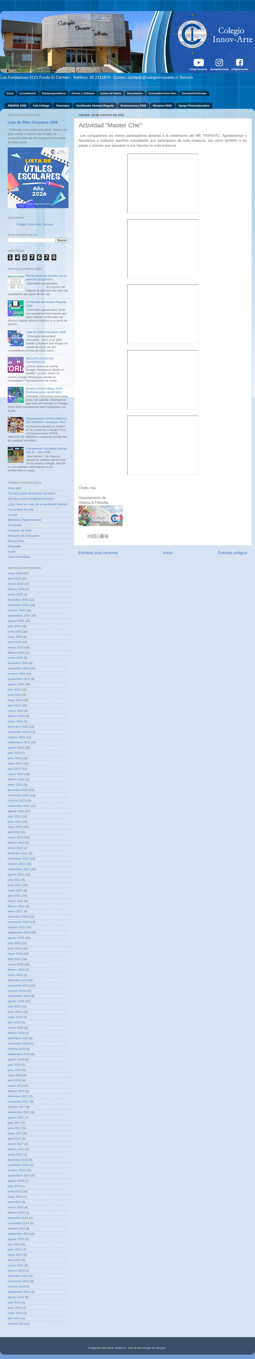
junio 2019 (14, 1011)
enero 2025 (15, 657)
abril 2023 (14, 768)
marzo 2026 (15, 583)
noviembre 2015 (18, 1223)
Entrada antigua (232, 552)
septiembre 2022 (19, 805)
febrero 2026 (16, 589)
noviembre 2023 (18, 732)
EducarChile (16, 541)
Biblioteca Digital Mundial (24, 519)
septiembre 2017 (19, 1112)
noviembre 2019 (18, 985)
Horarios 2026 (162, 105)
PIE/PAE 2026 (17, 105)
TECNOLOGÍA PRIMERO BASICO (31, 499)
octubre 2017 (16, 1107)
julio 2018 (14, 1064)
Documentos (135, 93)
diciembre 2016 (18, 1159)
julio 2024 (14, 689)
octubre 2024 (16, 673)
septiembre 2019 (19, 996)
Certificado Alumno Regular (95, 105)
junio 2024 (14, 694)
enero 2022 (15, 848)
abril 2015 (14, 1260)
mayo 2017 (15, 1133)
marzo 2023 (15, 774)
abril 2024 (14, 705)
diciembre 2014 (18, 1276)
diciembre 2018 (18, 1038)
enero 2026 (15, 594)
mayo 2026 (15, 573)
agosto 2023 (16, 747)
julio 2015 (14, 1244)
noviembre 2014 (18, 1281)
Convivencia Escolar (194, 93)
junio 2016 (14, 1191)
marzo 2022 (15, 837)
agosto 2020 (16, 937)
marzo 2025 (15, 647)
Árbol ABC (14, 488)
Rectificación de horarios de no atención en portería (46, 277)
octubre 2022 (16, 800)
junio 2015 (14, 1249)
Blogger (161, 1348)
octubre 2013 (16, 1323)
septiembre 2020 (19, 932)
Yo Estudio (15, 525)
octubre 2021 (16, 864)
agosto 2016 (16, 1180)
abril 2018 (14, 1080)
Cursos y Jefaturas (83, 93)
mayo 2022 (15, 826)
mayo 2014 (15, 1313)
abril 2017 (14, 1138)
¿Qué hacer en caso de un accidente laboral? (38, 504)
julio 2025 (14, 626)
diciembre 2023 (18, 726)
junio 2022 (14, 821)
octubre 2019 (16, 990)
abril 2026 (14, 578)
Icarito (12, 551)
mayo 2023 (15, 763)
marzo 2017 (15, 1144)
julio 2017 (14, 1122)
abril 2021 (14, 895)
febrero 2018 (16, 1091)
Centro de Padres (110, 93)
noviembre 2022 (18, 795)
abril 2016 (14, 1202)
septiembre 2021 (19, 869)
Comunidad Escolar (21, 509)
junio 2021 (14, 885)
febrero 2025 (16, 652)
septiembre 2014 (19, 1291)
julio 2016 (14, 1186)
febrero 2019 (16, 1033)
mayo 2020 (15, 953)
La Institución (27, 93)
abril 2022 (14, 832)
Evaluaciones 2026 (133, 105)
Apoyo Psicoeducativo (194, 105)
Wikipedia (14, 546)
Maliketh (120, 1348)
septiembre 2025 (19, 615)
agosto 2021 (16, 874)
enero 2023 (15, 784)
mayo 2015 (15, 1254)
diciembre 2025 (18, 599)
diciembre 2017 (18, 1096)
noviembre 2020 (18, 922)
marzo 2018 (15, 1085)
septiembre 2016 (19, 1175)
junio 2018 (14, 1070)
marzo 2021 (15, 901)
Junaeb (12, 514)
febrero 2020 (16, 969)
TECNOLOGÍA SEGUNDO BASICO (31, 493)
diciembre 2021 (18, 853)
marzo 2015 (15, 1265)
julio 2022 (14, 816)
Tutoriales (62, 105)
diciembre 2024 (18, 663)
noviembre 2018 (18, 1043)
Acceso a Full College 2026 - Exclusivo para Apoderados (45, 390)
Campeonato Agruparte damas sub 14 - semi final (46, 450)
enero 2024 (15, 721)
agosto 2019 (16, 1001)
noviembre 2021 (18, 858)
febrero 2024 (16, 716)
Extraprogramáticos (54, 93)
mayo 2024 (15, 700)
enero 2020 (15, 975)
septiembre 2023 (19, 742)
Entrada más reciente (98, 552)
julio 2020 (14, 943)
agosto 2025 (16, 621)
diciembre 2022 (18, 790)
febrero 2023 (16, 779)
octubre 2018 (16, 1048)
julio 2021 (14, 879)
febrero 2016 (16, 1212)
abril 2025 (14, 642)
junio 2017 (14, 1128)
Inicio (10, 93)
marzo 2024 (15, 710)
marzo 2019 (15, 1027)
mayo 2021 (15, 890)
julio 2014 (14, 1302)
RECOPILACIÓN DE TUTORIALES (39, 360)
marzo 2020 (15, 964)
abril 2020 (14, 959)
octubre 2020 (16, 927)
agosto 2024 (16, 684)
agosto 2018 (16, 1059)
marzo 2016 (15, 1207)
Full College (41, 105)
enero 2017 (15, 1154)
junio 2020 (14, 948)
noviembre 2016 (18, 1165)
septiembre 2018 (19, 1054)
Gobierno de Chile (20, 530)
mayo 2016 (15, 1196)
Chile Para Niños (19, 557)
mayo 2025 (15, 636)
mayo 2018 (15, 1075)
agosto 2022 (16, 811)
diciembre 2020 (18, 916)
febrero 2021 (16, 906)
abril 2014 (14, 1318)
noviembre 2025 (18, 605)
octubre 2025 (16, 610)
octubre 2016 (16, 1170)
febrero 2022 (16, 842)
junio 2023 (14, 758)
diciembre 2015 (18, 1218)
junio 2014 (14, 1307)
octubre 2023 (16, 737)
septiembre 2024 (19, 679)
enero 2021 (15, 911)
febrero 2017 (16, 1149)
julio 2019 (14, 1006)
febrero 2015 (16, 1270)
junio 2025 (14, 631)
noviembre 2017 (18, 1101)
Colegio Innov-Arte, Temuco (35, 224)
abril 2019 (14, 1022)
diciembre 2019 (18, 980)
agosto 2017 (16, 1117)
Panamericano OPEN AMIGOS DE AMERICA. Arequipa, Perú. (46, 420)
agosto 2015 (16, 1239)
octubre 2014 (16, 1286)
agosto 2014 (16, 1297)
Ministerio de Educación (23, 535)
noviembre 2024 (18, 668)
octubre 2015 (16, 1228)
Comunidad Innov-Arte (162, 93)
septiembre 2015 (19, 1233)
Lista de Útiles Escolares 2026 (32, 122)
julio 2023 (14, 753)
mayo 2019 (15, 1017)
